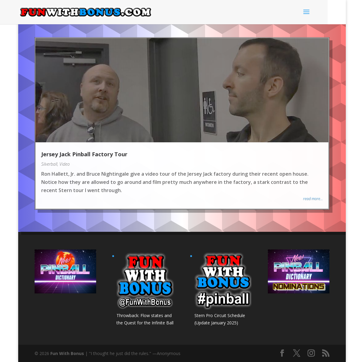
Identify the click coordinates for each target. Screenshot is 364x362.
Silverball (49, 164)
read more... (313, 198)
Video (64, 164)
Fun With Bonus (67, 353)
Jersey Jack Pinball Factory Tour (84, 154)
